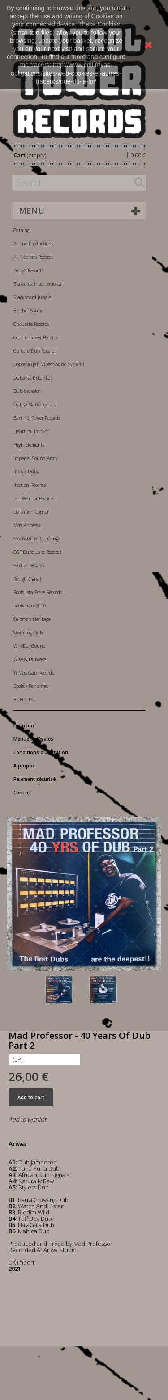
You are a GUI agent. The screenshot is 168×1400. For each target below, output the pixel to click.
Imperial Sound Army (35, 458)
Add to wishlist (27, 1119)
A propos (24, 766)
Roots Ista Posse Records (37, 592)
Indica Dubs (26, 471)
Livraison (23, 725)
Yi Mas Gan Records (33, 673)
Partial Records (28, 565)
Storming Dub (28, 632)
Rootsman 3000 (29, 606)
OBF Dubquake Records (37, 552)
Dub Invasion (27, 391)
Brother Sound (28, 311)
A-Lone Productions (33, 243)
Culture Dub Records (34, 351)
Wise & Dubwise (29, 659)
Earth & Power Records (36, 418)
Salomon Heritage (32, 619)
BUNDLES (23, 699)
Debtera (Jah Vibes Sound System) (48, 364)
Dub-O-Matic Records (34, 404)
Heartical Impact (30, 431)
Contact (22, 792)
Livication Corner (31, 512)
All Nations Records (33, 257)
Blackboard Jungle (32, 297)
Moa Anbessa (27, 525)
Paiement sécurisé (34, 779)
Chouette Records (31, 324)
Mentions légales (33, 739)
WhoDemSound (29, 646)
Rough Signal (27, 579)
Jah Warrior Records (33, 498)
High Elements (28, 445)
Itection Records (29, 485)
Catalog (21, 230)
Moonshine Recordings (36, 539)
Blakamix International (38, 284)
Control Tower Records (35, 337)
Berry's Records (28, 270)
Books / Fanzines (30, 686)
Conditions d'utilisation (40, 752)
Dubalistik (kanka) (32, 378)
